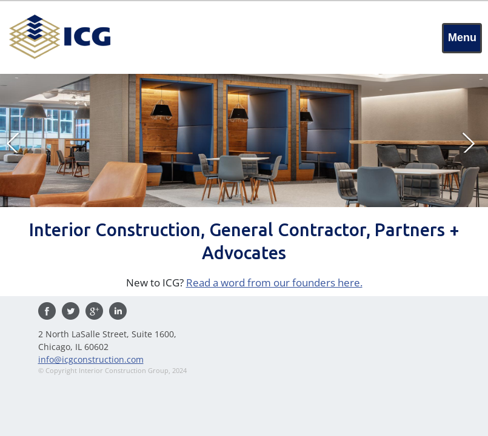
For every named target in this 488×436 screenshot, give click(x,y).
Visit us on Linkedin (118, 311)
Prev (17, 142)
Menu (462, 37)
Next (471, 142)
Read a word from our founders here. (274, 282)
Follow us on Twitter (70, 311)
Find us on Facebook (47, 311)
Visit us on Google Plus (94, 311)
